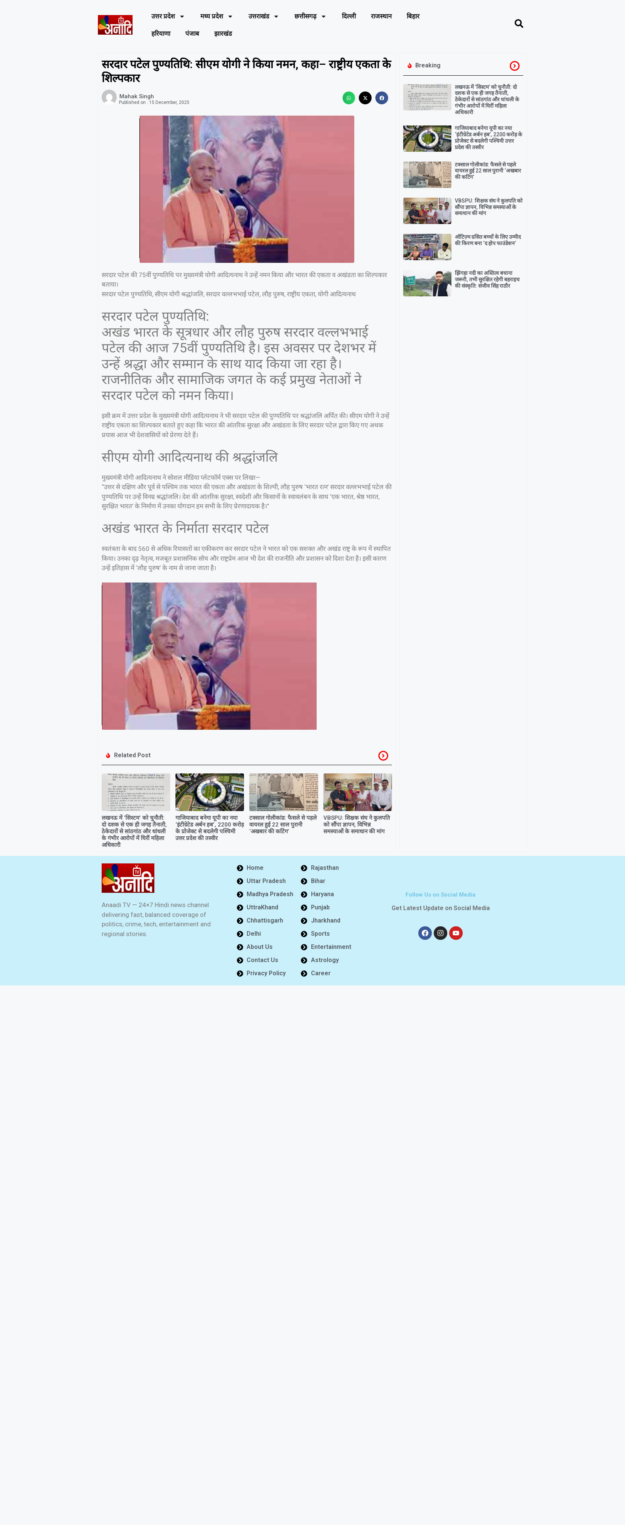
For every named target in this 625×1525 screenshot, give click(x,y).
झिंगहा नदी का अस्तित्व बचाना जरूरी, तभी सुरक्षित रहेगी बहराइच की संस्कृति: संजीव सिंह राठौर (487, 279)
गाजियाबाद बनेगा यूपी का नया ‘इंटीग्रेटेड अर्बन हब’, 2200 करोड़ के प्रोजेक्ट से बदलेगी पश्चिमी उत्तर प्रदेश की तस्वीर (209, 828)
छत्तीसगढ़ (310, 16)
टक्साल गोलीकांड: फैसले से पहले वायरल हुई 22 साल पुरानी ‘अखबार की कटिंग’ (283, 824)
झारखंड (223, 33)
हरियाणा (160, 33)
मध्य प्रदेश (216, 16)
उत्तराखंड (263, 16)
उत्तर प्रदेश (168, 16)
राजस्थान (381, 16)
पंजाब (192, 33)
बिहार (413, 16)
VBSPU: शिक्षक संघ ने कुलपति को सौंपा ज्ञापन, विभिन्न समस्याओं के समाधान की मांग (356, 824)
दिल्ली (349, 16)
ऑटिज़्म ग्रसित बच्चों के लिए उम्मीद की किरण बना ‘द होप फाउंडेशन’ (488, 240)
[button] (349, 98)
